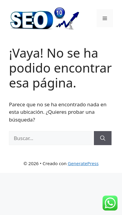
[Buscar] (103, 138)
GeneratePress (83, 163)
